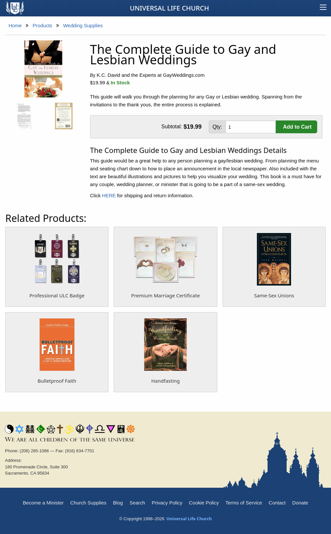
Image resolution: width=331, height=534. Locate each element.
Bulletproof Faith (56, 380)
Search (137, 502)
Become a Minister (43, 502)
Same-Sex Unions (274, 295)
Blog (118, 502)
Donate (300, 502)
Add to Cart (297, 127)
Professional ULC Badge (56, 295)
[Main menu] (323, 8)
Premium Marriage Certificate (165, 295)
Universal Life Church (169, 8)
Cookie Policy (204, 502)
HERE (109, 195)
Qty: (217, 127)
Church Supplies (88, 502)
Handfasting (165, 380)
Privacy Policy (167, 502)
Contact (277, 502)
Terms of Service (243, 502)
